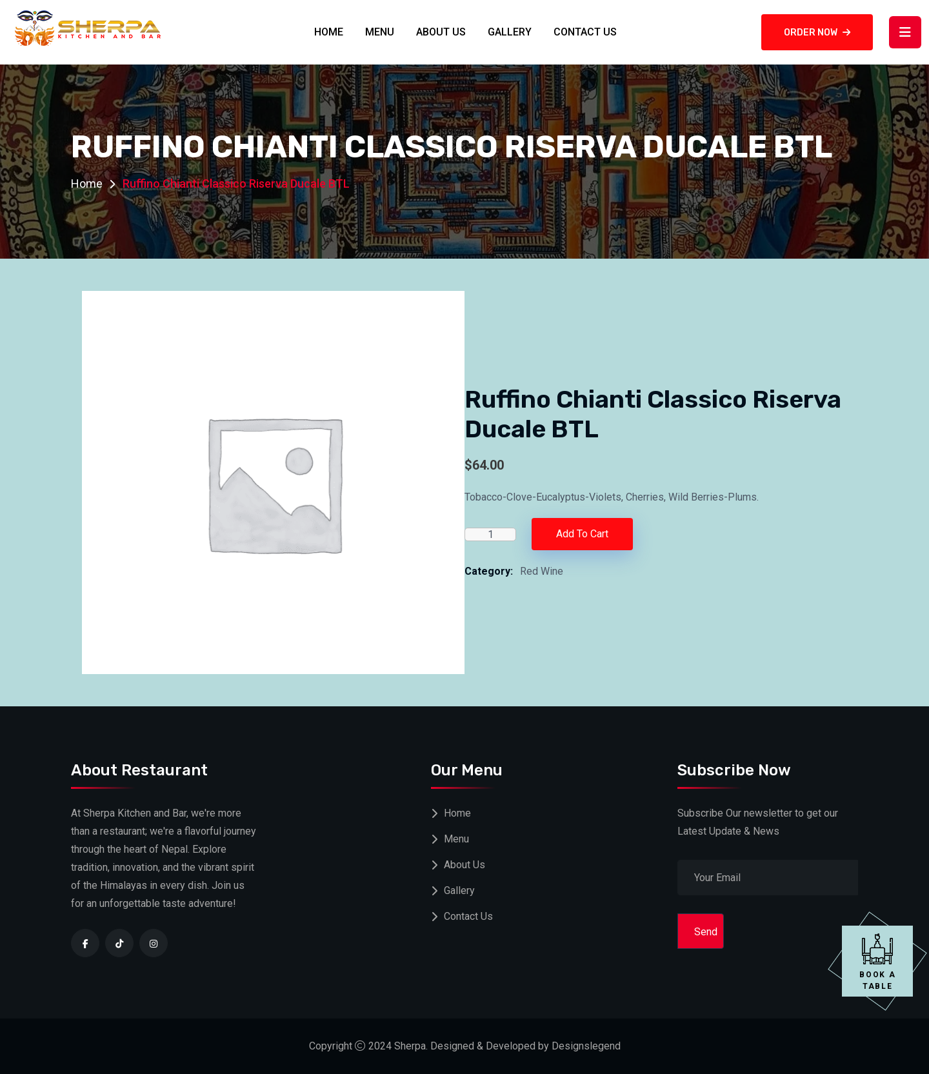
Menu (379, 32)
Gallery (510, 32)
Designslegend (586, 1046)
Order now (817, 32)
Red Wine (541, 571)
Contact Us (585, 32)
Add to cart (582, 534)
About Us (441, 32)
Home (328, 32)
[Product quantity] (490, 534)
